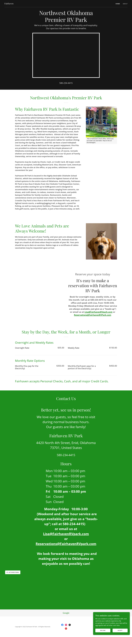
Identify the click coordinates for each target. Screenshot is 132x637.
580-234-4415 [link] (66, 83)
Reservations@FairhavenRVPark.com (92, 315)
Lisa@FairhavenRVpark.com (98, 312)
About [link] (125, 4)
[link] (8, 4)
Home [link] (118, 4)
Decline (103, 630)
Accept (120, 630)
